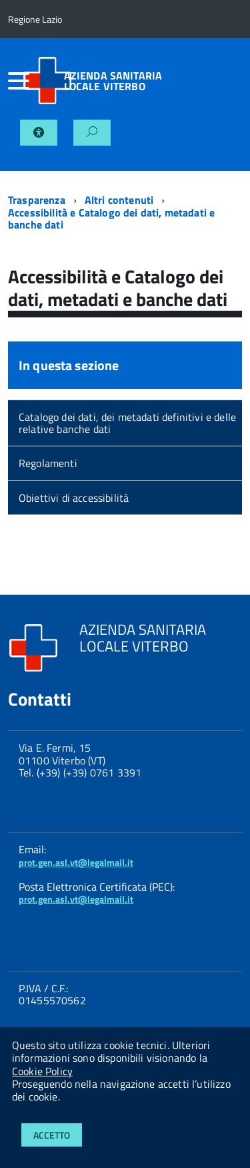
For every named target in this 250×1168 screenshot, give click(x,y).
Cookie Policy (42, 1071)
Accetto (51, 1135)
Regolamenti (48, 463)
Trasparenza (36, 200)
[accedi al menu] (15, 81)
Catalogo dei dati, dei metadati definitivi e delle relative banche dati (127, 423)
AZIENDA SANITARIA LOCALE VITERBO (113, 81)
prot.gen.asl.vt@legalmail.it (76, 862)
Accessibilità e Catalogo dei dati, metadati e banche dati (111, 218)
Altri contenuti (119, 200)
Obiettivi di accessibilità (74, 498)
